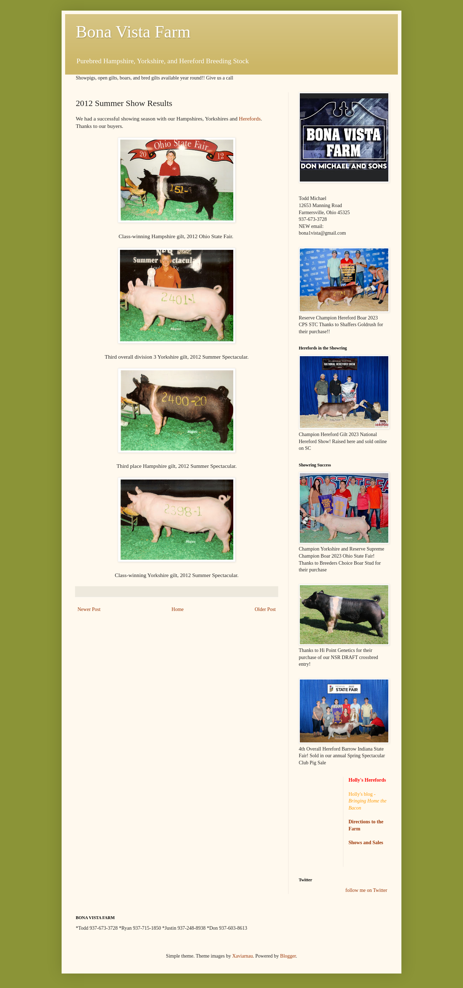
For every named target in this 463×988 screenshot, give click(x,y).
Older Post (265, 609)
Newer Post (89, 609)
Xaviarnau (242, 956)
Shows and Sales (366, 842)
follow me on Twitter (366, 890)
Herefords (250, 119)
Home (178, 609)
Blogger (288, 956)
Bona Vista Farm (133, 31)
